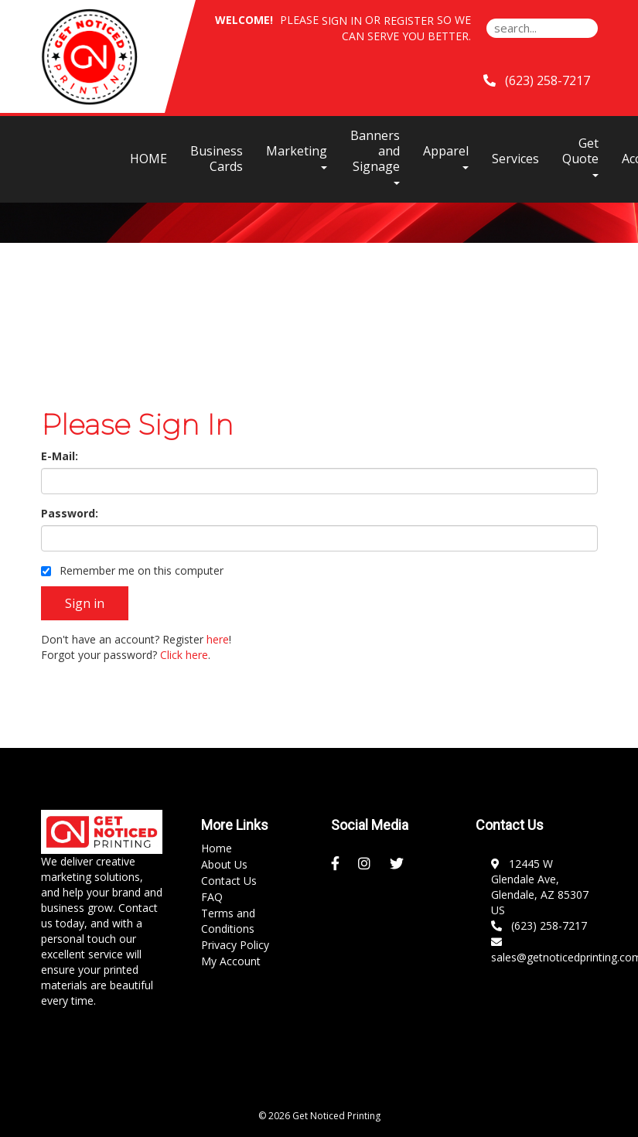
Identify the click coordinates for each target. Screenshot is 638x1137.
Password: (69, 513)
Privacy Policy (235, 944)
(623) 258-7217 (539, 925)
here (217, 639)
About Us (224, 864)
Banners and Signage (375, 156)
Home (216, 848)
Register (409, 20)
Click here (184, 654)
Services (515, 158)
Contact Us (229, 880)
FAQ (212, 896)
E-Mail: (59, 456)
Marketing (296, 155)
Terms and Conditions (228, 921)
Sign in (342, 20)
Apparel (446, 155)
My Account (231, 961)
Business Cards (216, 158)
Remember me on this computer (132, 570)
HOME (148, 158)
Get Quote (580, 156)
